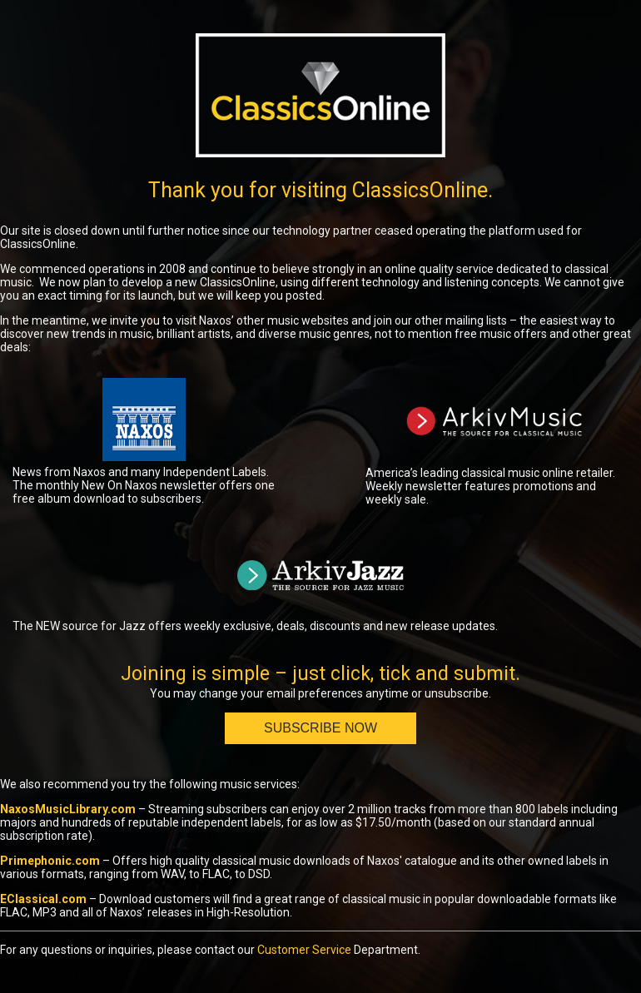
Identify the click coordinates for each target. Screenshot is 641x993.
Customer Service (304, 949)
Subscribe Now (320, 728)
